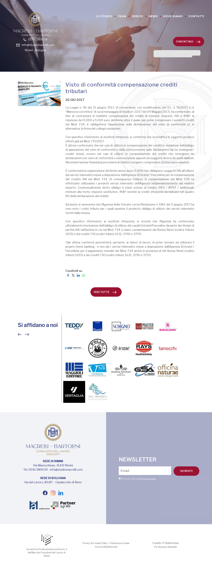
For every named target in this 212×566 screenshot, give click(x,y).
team (122, 16)
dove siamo (173, 16)
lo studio (104, 16)
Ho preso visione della (138, 478)
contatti (196, 16)
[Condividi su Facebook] (68, 275)
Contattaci (188, 41)
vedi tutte (105, 292)
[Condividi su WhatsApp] (83, 275)
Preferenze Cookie (121, 543)
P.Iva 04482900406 (106, 546)
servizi (137, 16)
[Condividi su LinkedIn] (78, 275)
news (153, 16)
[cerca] (173, 54)
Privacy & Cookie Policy (94, 543)
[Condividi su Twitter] (73, 275)
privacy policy (149, 478)
